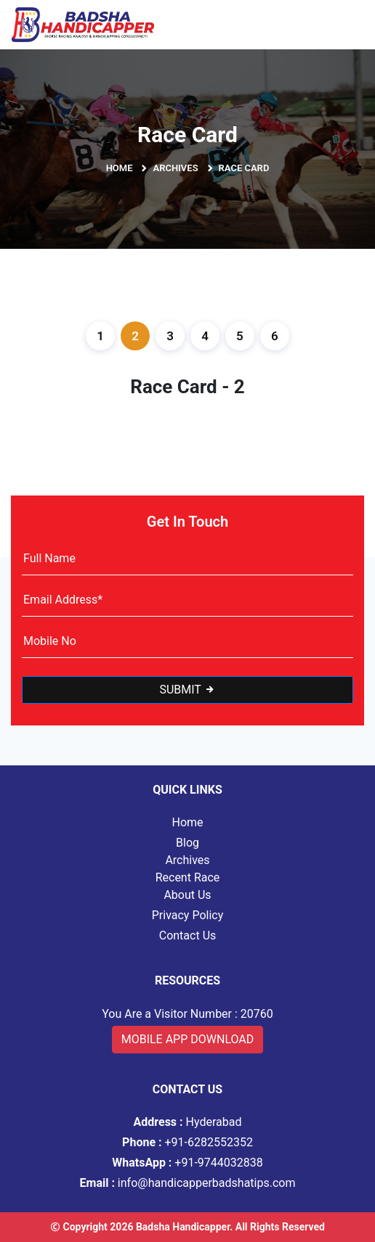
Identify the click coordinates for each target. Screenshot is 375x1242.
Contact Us (188, 935)
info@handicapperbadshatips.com (188, 1183)
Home (119, 168)
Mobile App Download (187, 1039)
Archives (175, 168)
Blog (187, 843)
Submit (187, 689)
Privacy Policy (188, 915)
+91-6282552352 (187, 1142)
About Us (187, 895)
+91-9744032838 (187, 1162)
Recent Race (188, 877)
